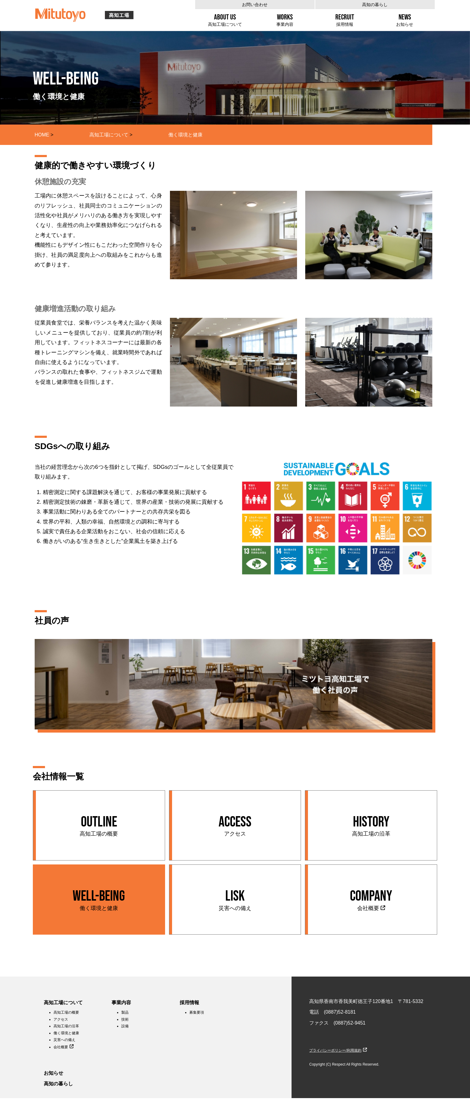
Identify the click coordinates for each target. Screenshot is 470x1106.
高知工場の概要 (66, 1012)
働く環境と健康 (66, 1033)
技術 (125, 1019)
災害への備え (64, 1040)
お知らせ (53, 1073)
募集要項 (196, 1012)
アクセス (61, 1019)
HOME (42, 134)
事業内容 (121, 1002)
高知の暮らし (375, 4)
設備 (125, 1026)
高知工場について (108, 134)
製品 (125, 1012)
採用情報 (189, 1002)
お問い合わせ (255, 4)
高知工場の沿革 (66, 1026)
